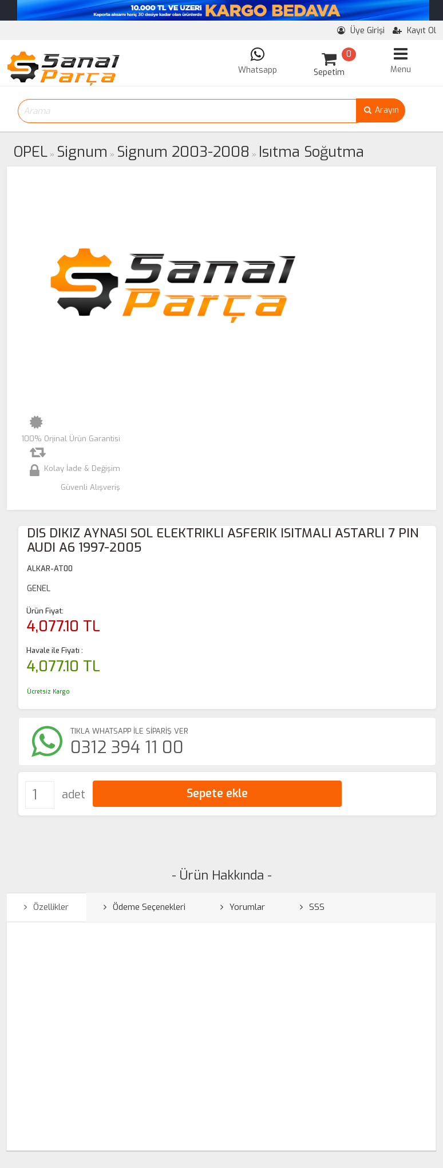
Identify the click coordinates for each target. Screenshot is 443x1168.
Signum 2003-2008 (183, 151)
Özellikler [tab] (46, 907)
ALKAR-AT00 (50, 568)
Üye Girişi (361, 30)
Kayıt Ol (414, 30)
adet (73, 794)
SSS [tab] (312, 907)
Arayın (380, 110)
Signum (82, 151)
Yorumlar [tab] (242, 907)
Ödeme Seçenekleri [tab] (144, 907)
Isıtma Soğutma (311, 151)
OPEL (31, 151)
